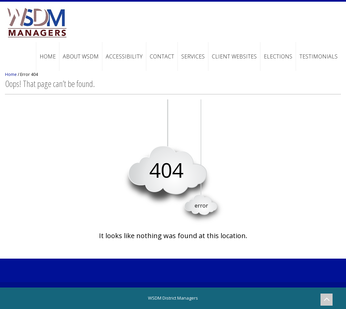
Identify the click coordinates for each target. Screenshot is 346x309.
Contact (162, 56)
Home (48, 56)
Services (193, 56)
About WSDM (81, 56)
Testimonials (318, 56)
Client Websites (234, 56)
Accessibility (124, 56)
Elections (278, 56)
